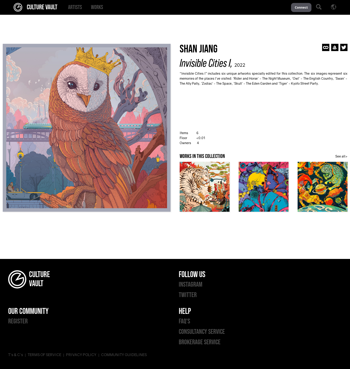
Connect (301, 7)
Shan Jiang (199, 49)
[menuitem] (75, 7)
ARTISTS (75, 7)
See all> (341, 156)
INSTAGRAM (190, 284)
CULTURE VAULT (35, 7)
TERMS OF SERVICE (44, 354)
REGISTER (18, 321)
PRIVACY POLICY (81, 354)
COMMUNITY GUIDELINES (124, 354)
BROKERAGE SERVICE (199, 342)
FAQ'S (184, 321)
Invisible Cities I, (206, 63)
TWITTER (188, 295)
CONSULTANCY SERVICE (202, 332)
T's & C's (15, 354)
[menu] (177, 7)
